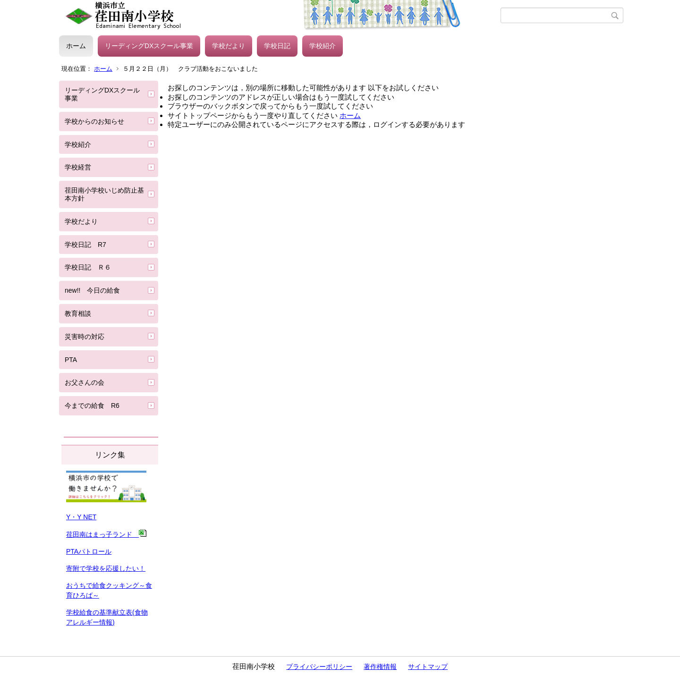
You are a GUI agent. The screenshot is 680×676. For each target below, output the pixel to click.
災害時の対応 (84, 336)
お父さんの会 (84, 382)
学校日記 (277, 46)
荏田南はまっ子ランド (106, 534)
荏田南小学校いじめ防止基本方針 (104, 194)
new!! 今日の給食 (92, 290)
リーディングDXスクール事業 (149, 46)
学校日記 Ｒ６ (88, 267)
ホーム (76, 46)
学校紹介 (322, 46)
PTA (71, 359)
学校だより (228, 46)
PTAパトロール (88, 551)
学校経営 (78, 167)
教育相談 (78, 313)
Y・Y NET (81, 517)
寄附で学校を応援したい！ (105, 568)
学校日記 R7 (85, 244)
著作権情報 (380, 666)
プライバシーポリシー (319, 666)
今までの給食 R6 (95, 405)
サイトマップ (428, 666)
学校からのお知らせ (94, 121)
